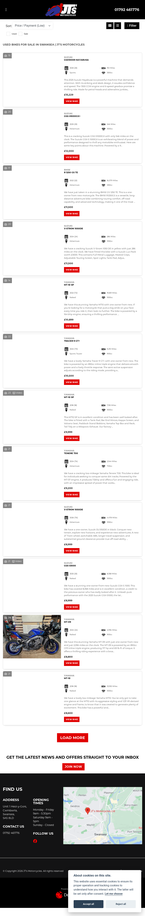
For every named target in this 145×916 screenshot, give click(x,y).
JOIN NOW (74, 775)
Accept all (88, 904)
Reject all (121, 904)
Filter (132, 25)
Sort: (9, 26)
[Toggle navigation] (6, 9)
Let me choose (114, 893)
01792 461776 (127, 9)
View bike (72, 101)
